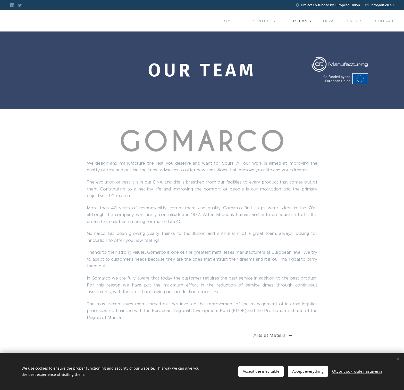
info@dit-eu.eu (382, 5)
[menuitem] (226, 20)
